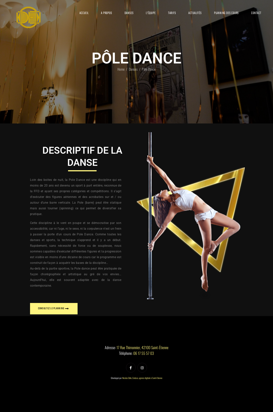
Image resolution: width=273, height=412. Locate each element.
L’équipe (151, 13)
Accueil (84, 13)
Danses (129, 13)
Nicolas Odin (127, 378)
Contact (256, 13)
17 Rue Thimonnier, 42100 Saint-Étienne (142, 347)
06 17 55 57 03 (143, 353)
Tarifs (172, 13)
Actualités (195, 13)
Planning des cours (226, 13)
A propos (106, 13)
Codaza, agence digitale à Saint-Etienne (147, 378)
